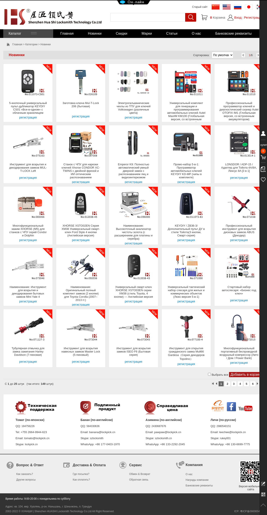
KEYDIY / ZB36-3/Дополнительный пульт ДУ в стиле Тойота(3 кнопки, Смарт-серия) (186, 230)
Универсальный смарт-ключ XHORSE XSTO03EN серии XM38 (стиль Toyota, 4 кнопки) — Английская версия (133, 291)
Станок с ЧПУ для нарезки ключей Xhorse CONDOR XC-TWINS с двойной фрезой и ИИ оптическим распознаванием (81, 171)
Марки (147, 33)
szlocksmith (96, 438)
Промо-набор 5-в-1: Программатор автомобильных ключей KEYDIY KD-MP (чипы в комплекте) (186, 171)
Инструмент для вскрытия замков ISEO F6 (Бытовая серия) (134, 351)
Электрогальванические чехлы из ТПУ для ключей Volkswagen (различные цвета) (134, 107)
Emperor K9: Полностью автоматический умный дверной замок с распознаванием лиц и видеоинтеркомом (133, 171)
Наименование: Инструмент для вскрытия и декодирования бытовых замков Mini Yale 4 (28, 291)
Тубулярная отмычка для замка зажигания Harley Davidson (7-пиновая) (28, 351)
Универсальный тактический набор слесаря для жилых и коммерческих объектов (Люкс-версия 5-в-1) (186, 291)
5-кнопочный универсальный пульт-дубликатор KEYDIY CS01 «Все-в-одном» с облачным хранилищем (28, 107)
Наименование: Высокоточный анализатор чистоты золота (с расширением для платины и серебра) (133, 232)
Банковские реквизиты (233, 33)
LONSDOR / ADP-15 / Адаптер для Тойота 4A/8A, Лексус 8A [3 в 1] (239, 167)
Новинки (95, 33)
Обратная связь (138, 479)
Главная (67, 33)
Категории (31, 44)
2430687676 (159, 426)
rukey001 (225, 438)
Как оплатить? (81, 479)
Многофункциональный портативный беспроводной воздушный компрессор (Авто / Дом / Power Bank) (239, 353)
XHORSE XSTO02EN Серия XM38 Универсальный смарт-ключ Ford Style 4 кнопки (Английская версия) (81, 230)
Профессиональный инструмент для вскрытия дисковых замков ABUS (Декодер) (239, 230)
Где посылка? (81, 474)
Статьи (172, 33)
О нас (196, 33)
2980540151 (224, 426)
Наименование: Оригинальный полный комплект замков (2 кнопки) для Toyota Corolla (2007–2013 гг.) (81, 293)
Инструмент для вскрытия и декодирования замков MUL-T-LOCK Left (28, 167)
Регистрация (253, 17)
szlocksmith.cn (163, 438)
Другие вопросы (26, 479)
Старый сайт (200, 6)
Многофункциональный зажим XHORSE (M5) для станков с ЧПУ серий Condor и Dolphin (28, 230)
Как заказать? (24, 474)
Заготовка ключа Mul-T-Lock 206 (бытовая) (81, 104)
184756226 (28, 426)
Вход (238, 17)
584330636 (93, 426)
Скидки (121, 33)
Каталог (22, 33)
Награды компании (197, 479)
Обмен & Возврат (139, 474)
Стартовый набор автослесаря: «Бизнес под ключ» (239, 290)
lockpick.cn (31, 444)
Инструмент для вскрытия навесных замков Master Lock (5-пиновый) (80, 351)
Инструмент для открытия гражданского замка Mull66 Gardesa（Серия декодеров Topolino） (186, 354)
